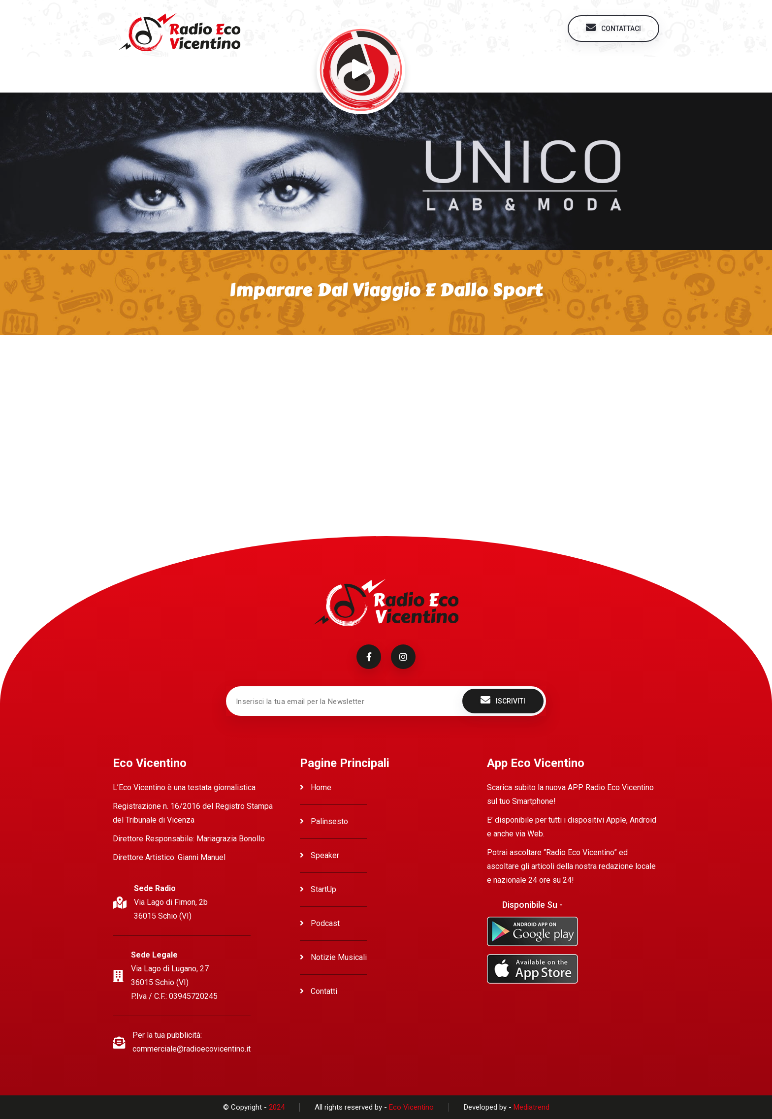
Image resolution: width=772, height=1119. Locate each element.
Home (315, 787)
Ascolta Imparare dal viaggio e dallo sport (209, 366)
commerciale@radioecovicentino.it (191, 1049)
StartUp (318, 889)
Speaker (319, 855)
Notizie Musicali (333, 957)
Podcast (320, 923)
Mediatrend (531, 1107)
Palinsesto (324, 821)
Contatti (318, 991)
